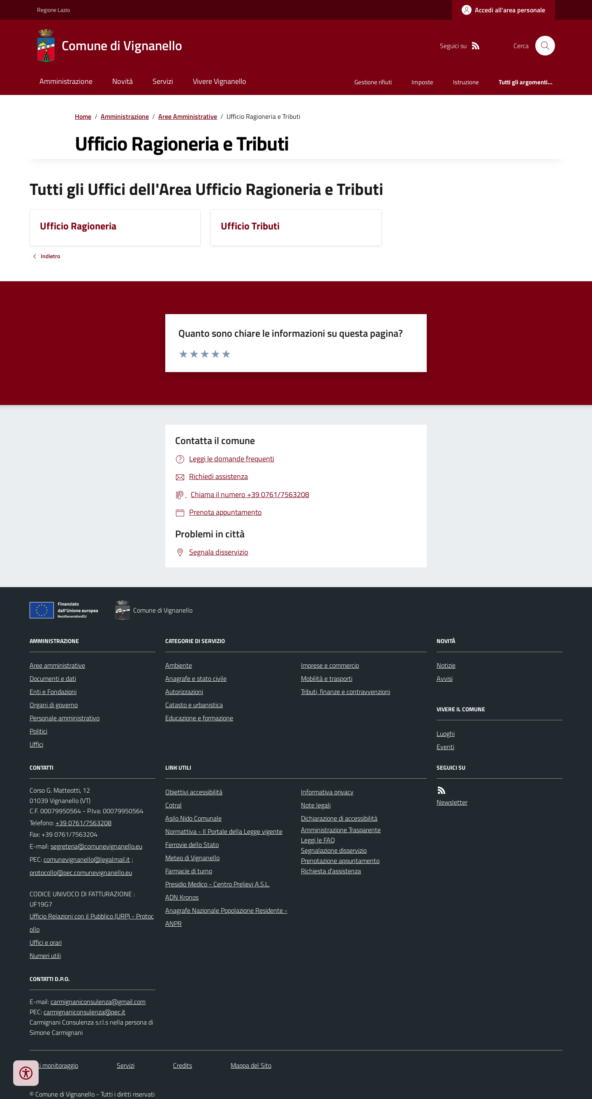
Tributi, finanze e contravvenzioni (345, 691)
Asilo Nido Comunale (193, 818)
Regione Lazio (53, 9)
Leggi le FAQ (318, 840)
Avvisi (445, 678)
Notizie (446, 665)
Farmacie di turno (188, 871)
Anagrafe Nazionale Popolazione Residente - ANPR (226, 916)
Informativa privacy (327, 792)
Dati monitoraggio (54, 1065)
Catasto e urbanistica (194, 705)
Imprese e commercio (330, 665)
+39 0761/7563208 (83, 823)
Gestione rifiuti (373, 82)
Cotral (173, 805)
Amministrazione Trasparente (341, 830)
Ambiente (178, 665)
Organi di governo (54, 705)
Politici (38, 731)
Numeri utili (45, 955)
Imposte (422, 82)
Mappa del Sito (251, 1065)
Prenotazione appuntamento (340, 860)
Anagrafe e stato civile (196, 678)
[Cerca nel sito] (542, 46)
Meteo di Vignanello (192, 858)
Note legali (316, 805)
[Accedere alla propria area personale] (503, 10)
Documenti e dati (53, 678)
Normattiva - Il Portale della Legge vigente (223, 831)
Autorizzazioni (184, 691)
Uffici (36, 744)
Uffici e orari (46, 942)
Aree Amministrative (187, 116)
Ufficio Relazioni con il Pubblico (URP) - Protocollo (92, 922)
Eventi (445, 747)
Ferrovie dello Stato (192, 844)
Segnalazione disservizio (334, 850)
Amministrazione (65, 81)
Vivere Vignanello (219, 81)
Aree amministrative (57, 665)
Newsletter (452, 802)
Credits (182, 1065)
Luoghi (446, 733)
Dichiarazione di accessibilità (339, 818)
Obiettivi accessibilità (193, 792)
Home (83, 116)
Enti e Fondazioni (53, 691)
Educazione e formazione (199, 718)
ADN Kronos (182, 897)
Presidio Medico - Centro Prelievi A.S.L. (217, 884)
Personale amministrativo (64, 718)
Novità (122, 81)
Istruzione (466, 82)
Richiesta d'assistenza (331, 871)
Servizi (163, 81)
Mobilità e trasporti (326, 678)
